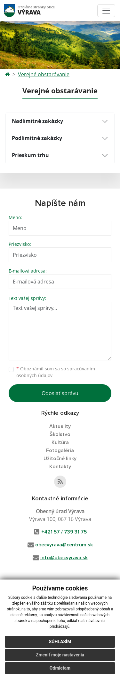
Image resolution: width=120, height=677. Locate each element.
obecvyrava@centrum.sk (64, 544)
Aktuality (60, 426)
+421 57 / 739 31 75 (64, 531)
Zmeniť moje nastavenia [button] (60, 654)
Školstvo (60, 434)
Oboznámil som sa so (55, 372)
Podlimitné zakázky (37, 138)
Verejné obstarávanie (43, 74)
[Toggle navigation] (106, 10)
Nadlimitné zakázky (37, 121)
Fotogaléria (60, 450)
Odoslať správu (60, 393)
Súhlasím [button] (60, 641)
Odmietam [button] (60, 668)
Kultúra (60, 442)
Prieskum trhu (30, 155)
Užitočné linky (60, 458)
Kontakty (60, 466)
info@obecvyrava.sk (64, 557)
